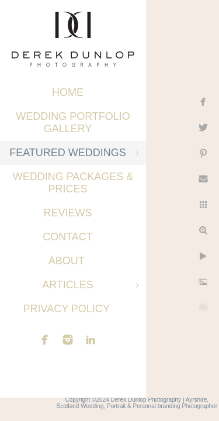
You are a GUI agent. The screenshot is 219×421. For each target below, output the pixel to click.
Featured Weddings (67, 152)
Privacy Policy (67, 309)
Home (68, 92)
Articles (67, 285)
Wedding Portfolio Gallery (73, 122)
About (68, 261)
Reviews (67, 213)
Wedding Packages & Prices (73, 183)
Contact (68, 237)
